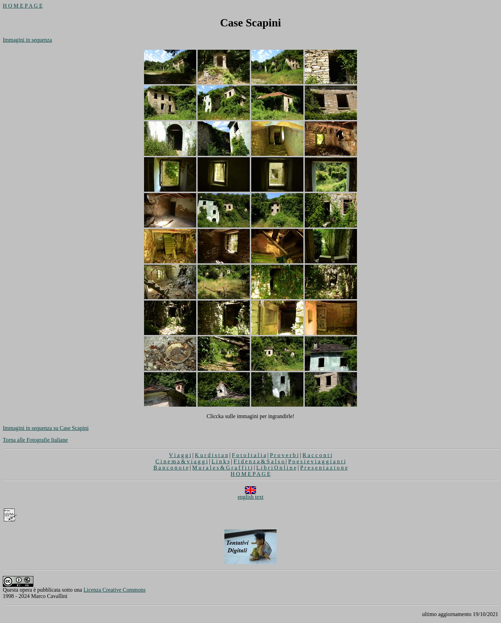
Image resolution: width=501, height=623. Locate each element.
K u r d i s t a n (211, 455)
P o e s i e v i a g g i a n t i (316, 461)
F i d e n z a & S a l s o (259, 461)
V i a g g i (180, 455)
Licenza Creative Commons (115, 590)
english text (250, 494)
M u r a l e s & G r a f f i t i (222, 468)
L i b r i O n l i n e (276, 468)
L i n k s (221, 461)
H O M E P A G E (23, 6)
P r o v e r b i (284, 455)
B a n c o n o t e (170, 468)
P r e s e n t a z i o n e (324, 468)
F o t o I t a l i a (249, 455)
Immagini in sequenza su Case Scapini (46, 428)
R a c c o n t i (317, 455)
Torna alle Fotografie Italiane (35, 440)
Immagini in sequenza (27, 40)
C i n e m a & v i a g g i (182, 461)
